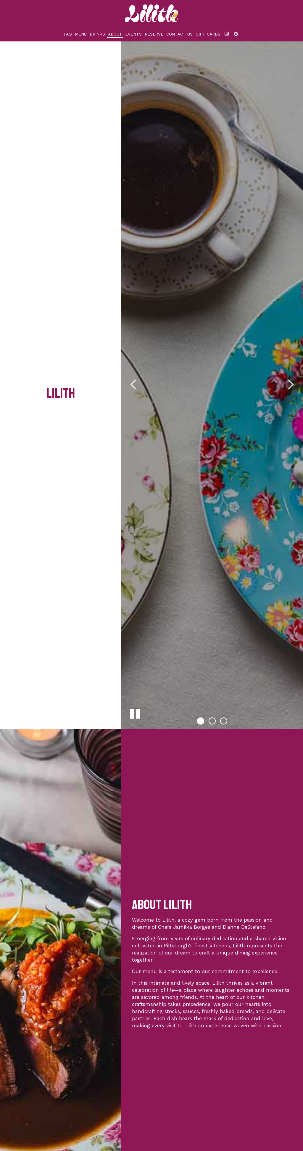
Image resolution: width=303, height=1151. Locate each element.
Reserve (154, 34)
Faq (68, 34)
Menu (81, 34)
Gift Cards (208, 34)
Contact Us (179, 34)
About (115, 34)
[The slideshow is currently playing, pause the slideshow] (134, 712)
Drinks (97, 34)
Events (133, 34)
